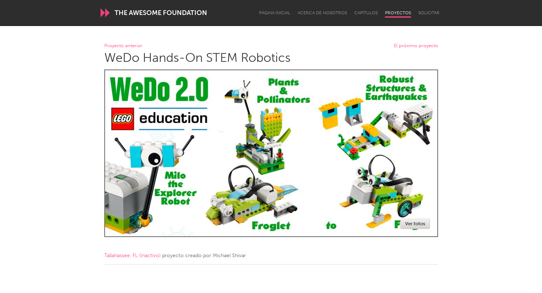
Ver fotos (415, 223)
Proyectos (398, 12)
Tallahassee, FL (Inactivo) (132, 255)
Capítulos (366, 12)
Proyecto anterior (123, 46)
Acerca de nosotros (322, 12)
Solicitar (429, 12)
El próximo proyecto (416, 46)
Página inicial (274, 12)
